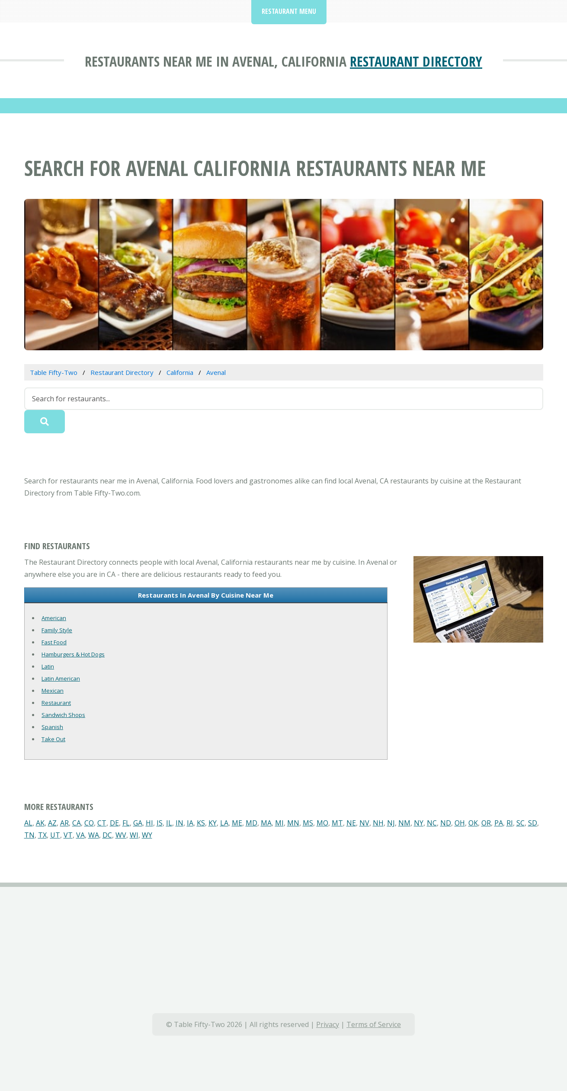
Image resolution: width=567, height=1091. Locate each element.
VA (80, 835)
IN (179, 823)
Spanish (52, 727)
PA (498, 823)
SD (532, 823)
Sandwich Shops (63, 715)
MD (251, 823)
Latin (48, 666)
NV (364, 823)
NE (351, 823)
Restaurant (56, 703)
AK (40, 823)
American (54, 618)
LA (224, 823)
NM (404, 823)
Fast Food (54, 642)
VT (68, 835)
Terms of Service (373, 1024)
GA (137, 823)
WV (120, 835)
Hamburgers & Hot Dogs (73, 654)
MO (322, 823)
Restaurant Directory (416, 61)
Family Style (57, 630)
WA (93, 835)
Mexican (53, 690)
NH (378, 823)
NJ (391, 823)
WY (147, 835)
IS (160, 823)
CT (101, 823)
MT (337, 823)
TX (42, 835)
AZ (52, 823)
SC (520, 823)
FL (126, 823)
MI (279, 823)
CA (76, 823)
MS (308, 823)
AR (64, 823)
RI (509, 823)
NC (432, 823)
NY (418, 823)
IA (190, 823)
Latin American (61, 678)
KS (201, 823)
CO (89, 823)
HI (149, 823)
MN (293, 823)
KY (212, 823)
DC (107, 835)
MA (266, 823)
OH (460, 823)
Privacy (327, 1024)
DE (114, 823)
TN (29, 835)
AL (28, 823)
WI (134, 835)
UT (55, 835)
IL (169, 823)
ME (237, 823)
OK (473, 823)
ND (445, 823)
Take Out (53, 739)
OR (486, 823)
